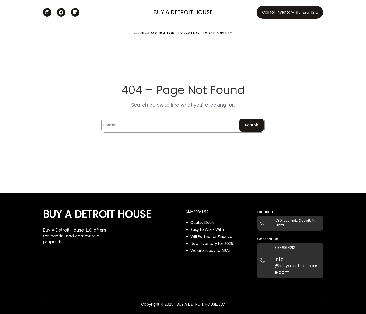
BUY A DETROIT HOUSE (183, 12)
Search (251, 125)
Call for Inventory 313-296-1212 (290, 12)
